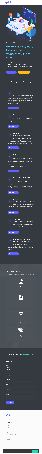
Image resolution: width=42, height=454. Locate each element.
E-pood (7, 437)
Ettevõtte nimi (9, 389)
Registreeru (11, 72)
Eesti (23, 2)
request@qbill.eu (9, 375)
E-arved (7, 427)
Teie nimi (8, 379)
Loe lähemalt (13, 108)
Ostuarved (8, 430)
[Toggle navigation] (35, 2)
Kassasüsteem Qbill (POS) (11, 434)
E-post (7, 384)
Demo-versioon (24, 72)
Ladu (7, 432)
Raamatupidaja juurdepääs (11, 441)
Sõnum (7, 394)
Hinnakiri (7, 447)
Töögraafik (8, 439)
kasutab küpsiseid (13, 451)
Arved (7, 425)
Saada (10, 402)
